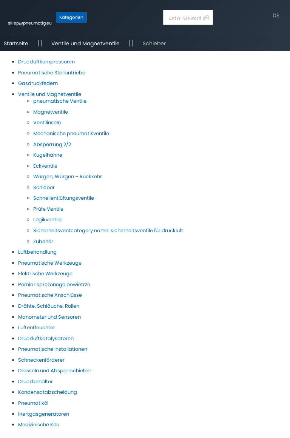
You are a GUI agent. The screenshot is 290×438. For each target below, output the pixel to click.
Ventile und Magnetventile (85, 43)
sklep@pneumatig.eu (30, 23)
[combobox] (188, 17)
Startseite (16, 43)
